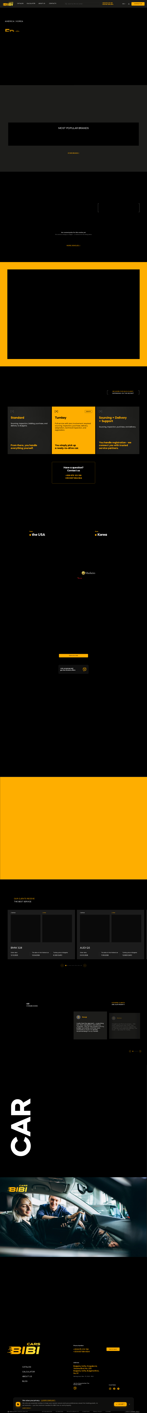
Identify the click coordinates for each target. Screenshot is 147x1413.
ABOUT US (27, 1377)
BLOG (24, 1381)
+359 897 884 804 (107, 4)
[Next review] (140, 1051)
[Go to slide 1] (68, 965)
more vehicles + (73, 245)
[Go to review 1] (135, 1051)
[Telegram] (118, 1388)
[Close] (129, 1404)
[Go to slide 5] (74, 965)
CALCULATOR (28, 1372)
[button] (124, 3)
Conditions (85, 1411)
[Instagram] (110, 1388)
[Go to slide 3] (71, 965)
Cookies (108, 1411)
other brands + (73, 153)
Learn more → (26, 1408)
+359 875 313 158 (107, 3)
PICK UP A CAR (73, 655)
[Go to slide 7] (77, 965)
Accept (120, 1404)
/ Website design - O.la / (132, 1411)
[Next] (82, 965)
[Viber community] (75, 1388)
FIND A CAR (100, 70)
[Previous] (64, 965)
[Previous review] (132, 1051)
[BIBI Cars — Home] (7, 4)
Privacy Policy (97, 1411)
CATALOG (26, 1367)
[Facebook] (114, 1388)
